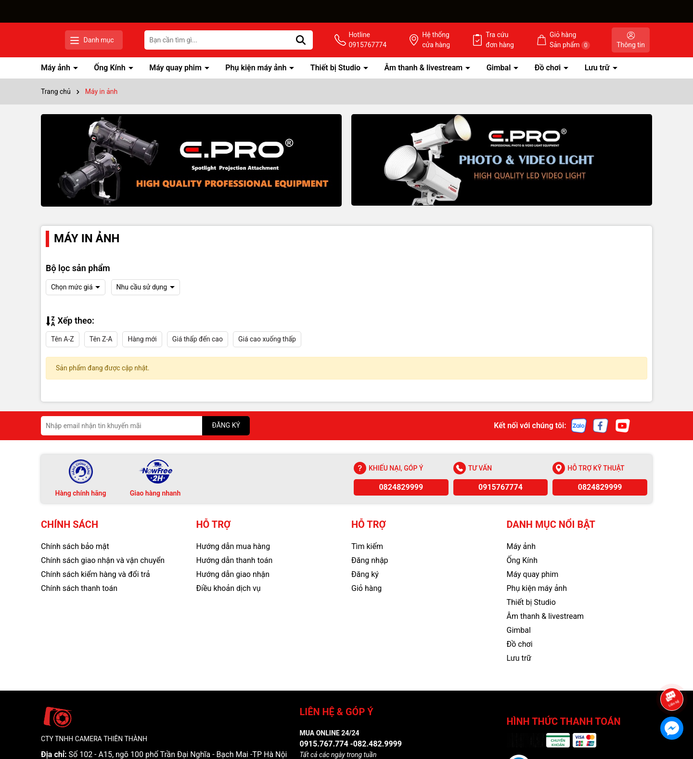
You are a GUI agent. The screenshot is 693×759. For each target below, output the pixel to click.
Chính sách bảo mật (75, 546)
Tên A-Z (62, 339)
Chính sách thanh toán (79, 588)
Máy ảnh (56, 67)
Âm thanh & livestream (425, 67)
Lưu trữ (598, 67)
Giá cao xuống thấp (267, 339)
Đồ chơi (549, 67)
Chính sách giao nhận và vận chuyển (103, 560)
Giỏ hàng (366, 588)
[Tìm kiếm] (359, 40)
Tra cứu (523, 40)
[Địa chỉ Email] (145, 425)
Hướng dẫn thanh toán (234, 560)
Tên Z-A (101, 339)
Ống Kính (110, 67)
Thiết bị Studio (336, 67)
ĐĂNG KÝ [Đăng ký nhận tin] (226, 425)
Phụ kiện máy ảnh (256, 67)
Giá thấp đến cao (197, 339)
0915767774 (500, 487)
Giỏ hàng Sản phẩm (581, 40)
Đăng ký (365, 574)
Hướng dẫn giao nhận (233, 574)
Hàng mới (142, 339)
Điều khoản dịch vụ (228, 588)
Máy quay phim (176, 67)
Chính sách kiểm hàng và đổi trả (95, 574)
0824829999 (401, 487)
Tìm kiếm (367, 546)
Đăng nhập (369, 560)
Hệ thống (471, 40)
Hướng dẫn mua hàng (233, 546)
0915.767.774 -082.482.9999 (351, 743)
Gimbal (500, 67)
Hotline (414, 40)
